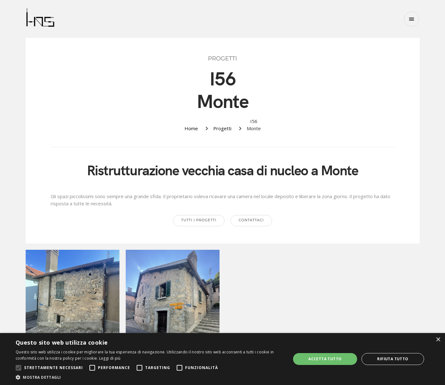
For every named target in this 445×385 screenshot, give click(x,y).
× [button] (438, 339)
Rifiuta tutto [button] (392, 359)
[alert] (222, 359)
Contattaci (251, 220)
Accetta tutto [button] (324, 359)
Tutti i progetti (198, 220)
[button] (149, 377)
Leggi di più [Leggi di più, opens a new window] (110, 358)
